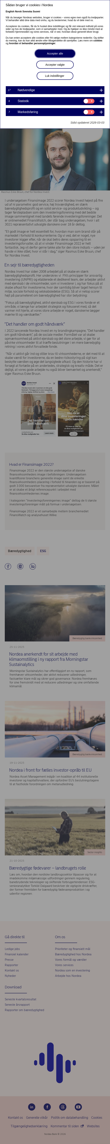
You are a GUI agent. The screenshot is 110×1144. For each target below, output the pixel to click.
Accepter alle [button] (55, 53)
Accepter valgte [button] (55, 64)
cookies (97, 40)
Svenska (27, 11)
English (10, 11)
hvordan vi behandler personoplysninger (32, 43)
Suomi (36, 11)
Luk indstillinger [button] (54, 75)
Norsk (18, 11)
